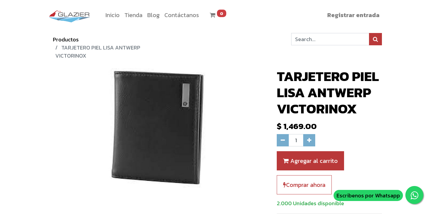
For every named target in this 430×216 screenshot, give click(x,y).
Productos (66, 39)
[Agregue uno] (309, 140)
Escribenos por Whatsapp (368, 195)
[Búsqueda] (375, 39)
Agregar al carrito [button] (310, 160)
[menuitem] (112, 15)
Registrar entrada (353, 15)
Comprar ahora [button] (304, 184)
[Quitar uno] (283, 140)
